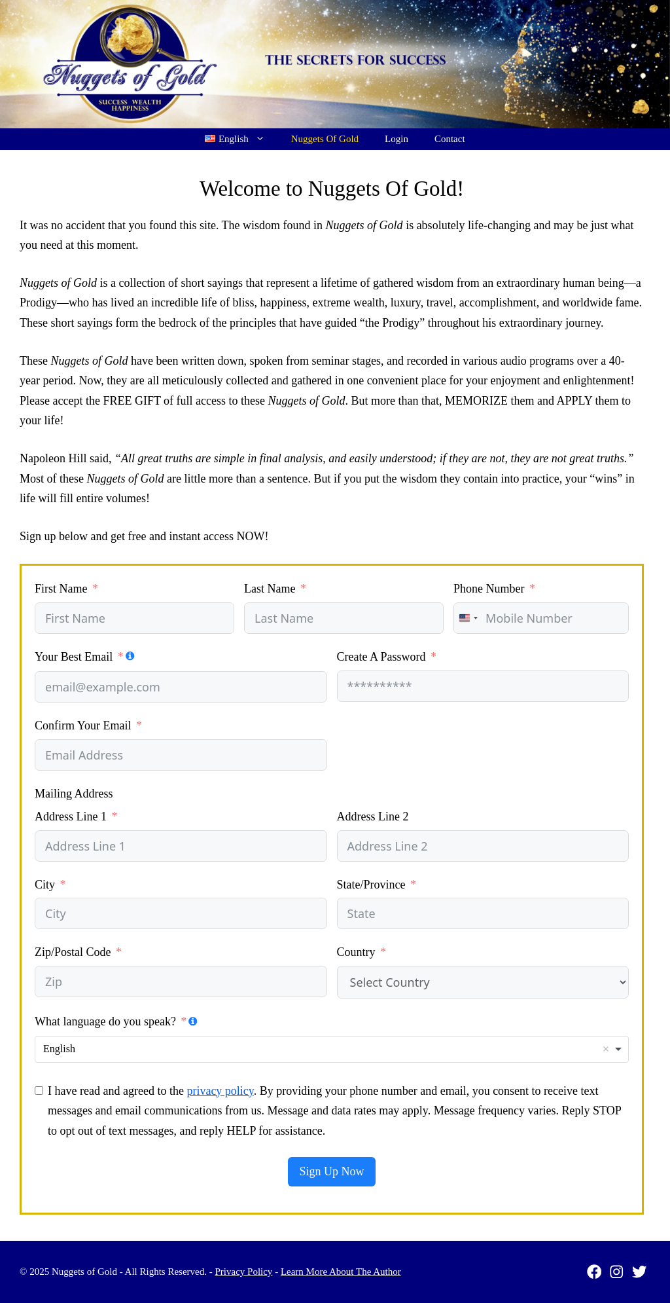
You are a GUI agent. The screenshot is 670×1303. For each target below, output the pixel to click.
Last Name (269, 588)
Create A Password (381, 656)
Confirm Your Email (83, 725)
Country (356, 952)
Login (396, 139)
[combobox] (468, 618)
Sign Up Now (331, 1171)
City (45, 884)
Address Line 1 (71, 816)
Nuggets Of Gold (325, 139)
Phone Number (488, 588)
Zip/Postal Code (73, 952)
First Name (61, 588)
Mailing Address (74, 793)
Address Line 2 (373, 816)
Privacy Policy (243, 1271)
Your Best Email (74, 656)
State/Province (371, 884)
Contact (449, 139)
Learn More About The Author (341, 1271)
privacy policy (219, 1090)
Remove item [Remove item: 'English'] (605, 1048)
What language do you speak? (105, 1021)
